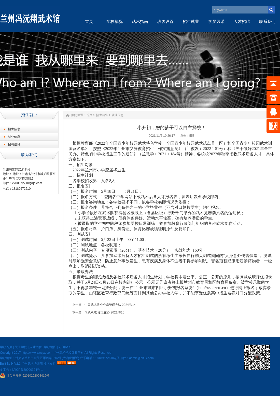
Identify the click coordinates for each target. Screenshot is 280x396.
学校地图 (50, 347)
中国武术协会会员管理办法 (103, 305)
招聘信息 (14, 144)
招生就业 (191, 21)
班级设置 (165, 21)
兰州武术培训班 (32, 363)
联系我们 (267, 21)
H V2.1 (16, 363)
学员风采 (216, 21)
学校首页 (6, 347)
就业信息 (14, 137)
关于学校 (21, 347)
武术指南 (140, 21)
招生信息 (14, 129)
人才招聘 (242, 21)
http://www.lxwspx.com (37, 352)
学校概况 (114, 21)
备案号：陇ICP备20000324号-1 (21, 370)
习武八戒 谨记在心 (97, 312)
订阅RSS (65, 347)
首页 (89, 21)
